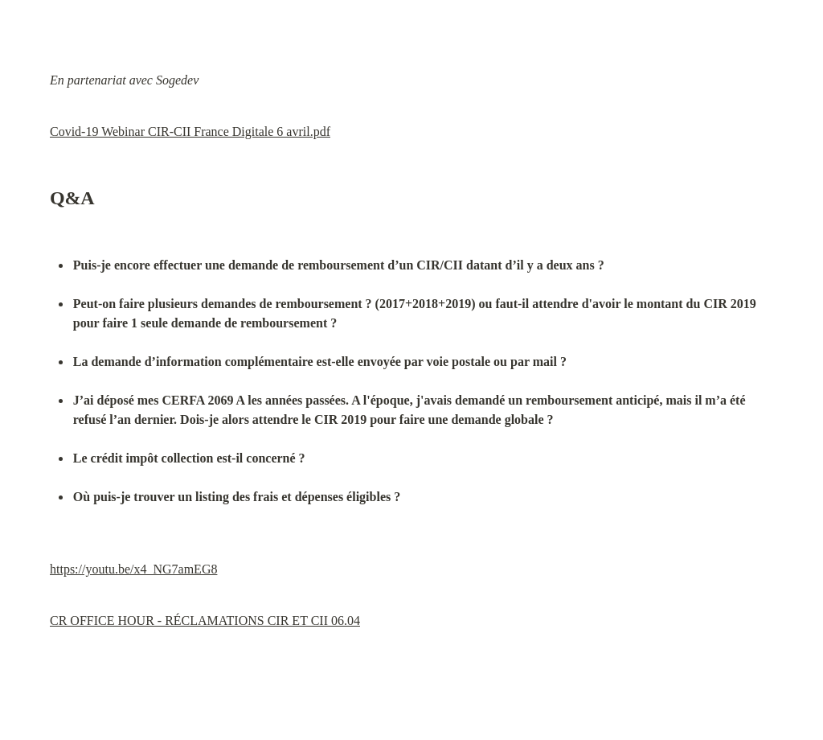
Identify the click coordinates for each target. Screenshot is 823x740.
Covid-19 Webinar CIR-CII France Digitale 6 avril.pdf (190, 131)
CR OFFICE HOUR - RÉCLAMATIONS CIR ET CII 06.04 (205, 620)
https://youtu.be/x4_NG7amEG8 (133, 569)
